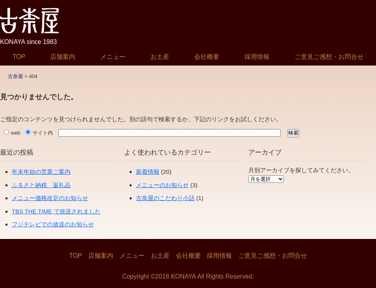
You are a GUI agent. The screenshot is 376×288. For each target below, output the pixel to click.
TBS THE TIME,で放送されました (56, 211)
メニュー (112, 56)
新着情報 (147, 171)
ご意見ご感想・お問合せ (329, 56)
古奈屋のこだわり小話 (165, 198)
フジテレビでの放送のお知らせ (53, 224)
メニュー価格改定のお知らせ (50, 198)
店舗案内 (62, 56)
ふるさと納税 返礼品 (41, 185)
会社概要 (206, 56)
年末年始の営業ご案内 (41, 171)
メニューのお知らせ (162, 185)
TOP (19, 56)
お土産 (159, 56)
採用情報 (256, 56)
